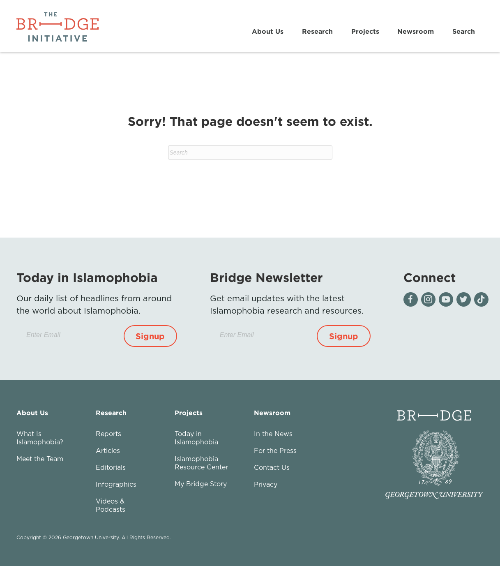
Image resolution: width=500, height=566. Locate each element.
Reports (108, 433)
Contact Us (272, 467)
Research (317, 31)
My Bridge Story (201, 483)
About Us (267, 31)
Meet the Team (39, 458)
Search (463, 31)
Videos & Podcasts (110, 505)
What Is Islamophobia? (39, 438)
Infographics (116, 484)
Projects (365, 31)
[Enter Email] (65, 335)
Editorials (111, 467)
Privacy (265, 484)
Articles (108, 450)
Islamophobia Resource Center (201, 463)
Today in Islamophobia (196, 438)
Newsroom (415, 31)
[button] (150, 336)
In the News (273, 433)
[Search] (250, 152)
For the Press (275, 450)
